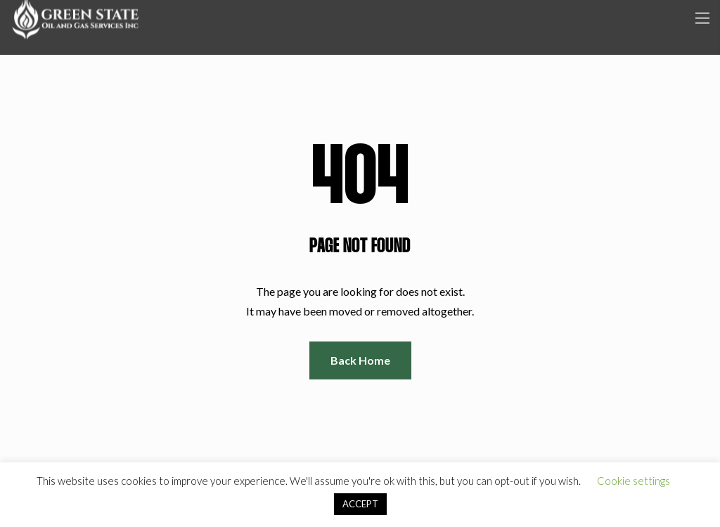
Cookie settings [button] (633, 480)
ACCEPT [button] (360, 503)
